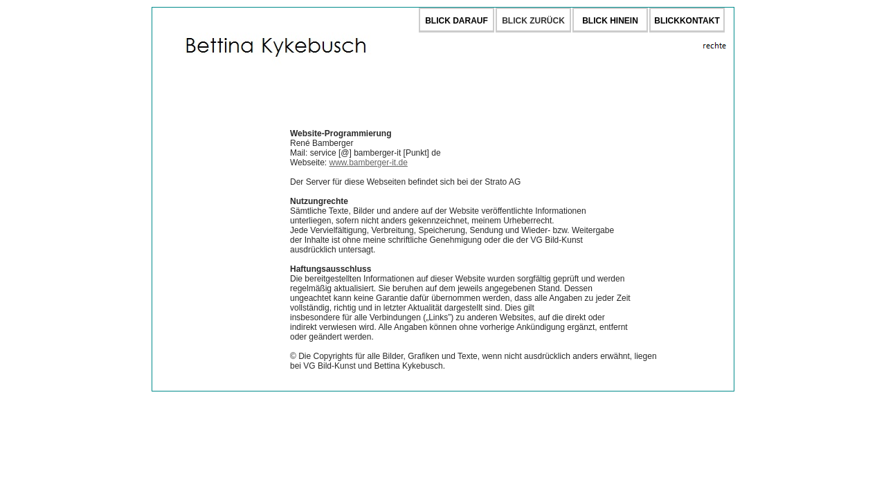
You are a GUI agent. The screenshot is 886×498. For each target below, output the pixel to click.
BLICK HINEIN (610, 21)
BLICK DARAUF (456, 21)
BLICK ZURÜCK (533, 21)
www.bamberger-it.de (368, 162)
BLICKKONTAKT (686, 21)
